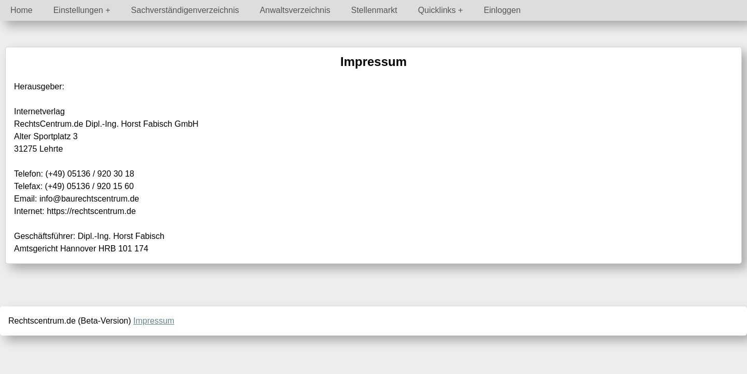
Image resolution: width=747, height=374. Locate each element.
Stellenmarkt (374, 10)
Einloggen (501, 10)
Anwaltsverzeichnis (295, 10)
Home (21, 10)
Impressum (153, 320)
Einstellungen (78, 10)
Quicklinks (437, 10)
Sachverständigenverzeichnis (185, 10)
